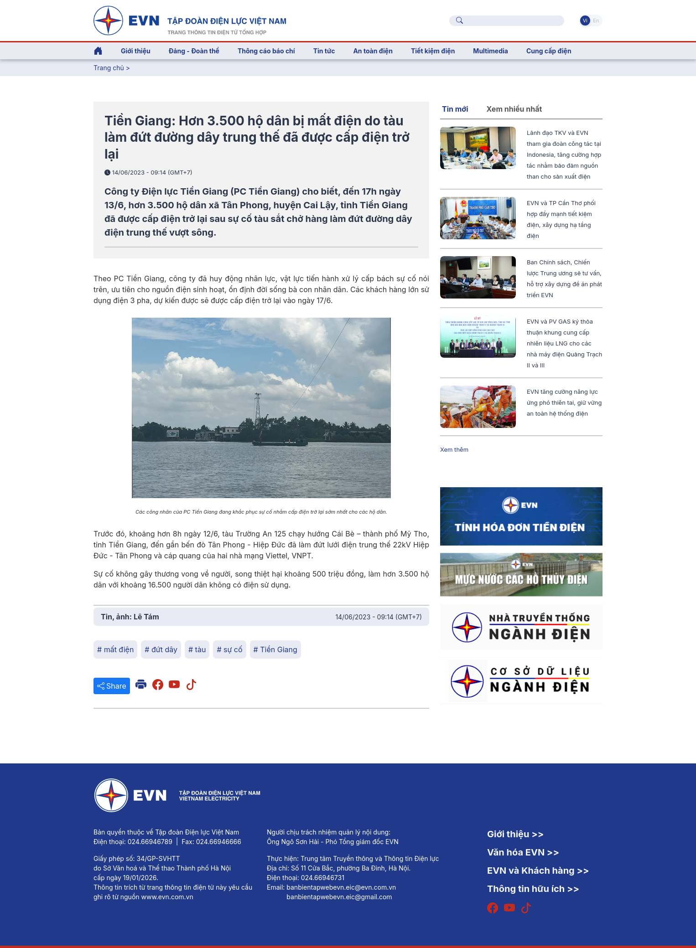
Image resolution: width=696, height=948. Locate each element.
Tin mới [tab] (455, 108)
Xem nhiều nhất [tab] (514, 108)
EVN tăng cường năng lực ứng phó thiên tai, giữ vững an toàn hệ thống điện (564, 402)
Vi (585, 20)
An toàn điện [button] (373, 51)
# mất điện (115, 649)
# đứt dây (161, 649)
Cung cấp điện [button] (548, 51)
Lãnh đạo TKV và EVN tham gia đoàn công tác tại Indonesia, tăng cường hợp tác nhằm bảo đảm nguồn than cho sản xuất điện (564, 154)
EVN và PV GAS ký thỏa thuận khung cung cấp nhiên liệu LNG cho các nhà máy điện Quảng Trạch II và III (564, 343)
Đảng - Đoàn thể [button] (194, 51)
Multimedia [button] (490, 51)
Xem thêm (454, 449)
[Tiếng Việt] (189, 19)
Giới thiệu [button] (136, 51)
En (596, 20)
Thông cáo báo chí (266, 51)
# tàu (197, 649)
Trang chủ (108, 68)
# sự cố (229, 649)
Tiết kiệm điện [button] (433, 51)
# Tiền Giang (275, 649)
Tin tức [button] (324, 51)
